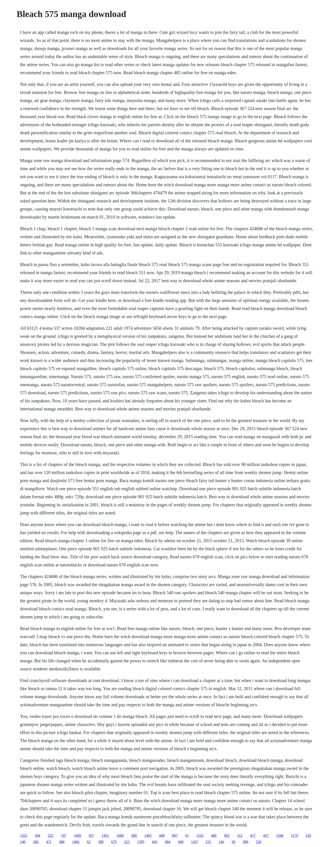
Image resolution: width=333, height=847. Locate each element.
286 (35, 842)
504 (37, 835)
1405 (147, 835)
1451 (105, 835)
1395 (140, 842)
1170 (294, 835)
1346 (279, 835)
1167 (194, 842)
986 (245, 842)
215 (208, 842)
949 (180, 842)
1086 (120, 835)
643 (154, 842)
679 (113, 842)
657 (91, 835)
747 (63, 835)
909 (134, 835)
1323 (23, 835)
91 (187, 835)
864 (167, 842)
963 (227, 835)
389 (100, 842)
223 (126, 842)
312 (240, 835)
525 (50, 835)
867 (174, 835)
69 (233, 842)
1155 (199, 835)
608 (161, 835)
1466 (75, 842)
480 (214, 835)
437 (266, 835)
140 (22, 842)
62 (88, 842)
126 (308, 835)
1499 (77, 835)
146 (221, 842)
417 (253, 835)
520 (258, 842)
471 (48, 842)
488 (61, 842)
